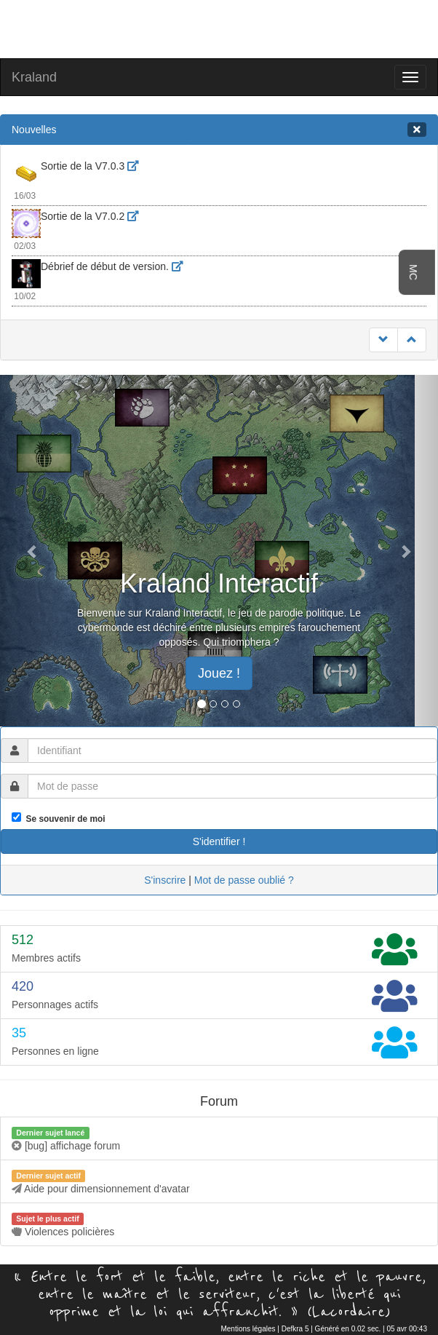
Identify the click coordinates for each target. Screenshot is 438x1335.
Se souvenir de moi (63, 819)
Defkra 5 (295, 1329)
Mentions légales (247, 1329)
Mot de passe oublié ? (244, 880)
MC (413, 272)
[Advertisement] (219, 27)
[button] (32, 550)
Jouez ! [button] (219, 673)
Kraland (34, 77)
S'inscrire (165, 880)
